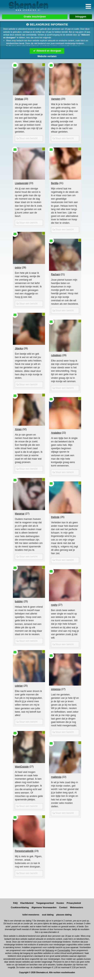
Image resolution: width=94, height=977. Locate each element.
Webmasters (76, 907)
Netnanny (50, 950)
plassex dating (64, 914)
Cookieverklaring (20, 907)
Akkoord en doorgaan (47, 50)
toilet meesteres (30, 914)
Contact (63, 907)
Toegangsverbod (45, 903)
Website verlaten (46, 56)
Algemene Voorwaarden (44, 907)
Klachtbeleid (26, 903)
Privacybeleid (74, 903)
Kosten (60, 903)
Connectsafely (63, 950)
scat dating (48, 914)
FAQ (15, 903)
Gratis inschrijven (35, 16)
